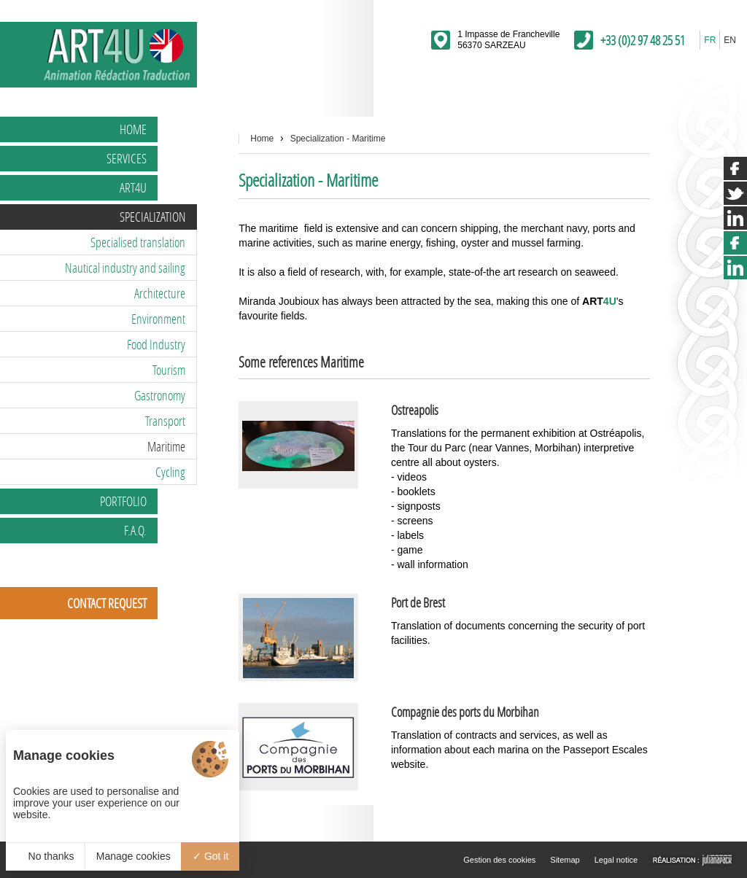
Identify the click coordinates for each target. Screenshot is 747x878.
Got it (210, 856)
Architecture (159, 293)
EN (730, 40)
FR (710, 40)
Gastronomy (159, 395)
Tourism (168, 369)
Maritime (166, 446)
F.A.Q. (135, 530)
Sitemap (564, 859)
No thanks (45, 856)
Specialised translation (137, 242)
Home (133, 129)
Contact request (107, 603)
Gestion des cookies (499, 859)
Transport (165, 421)
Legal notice (616, 859)
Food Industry (156, 344)
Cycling (170, 472)
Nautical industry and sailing (125, 267)
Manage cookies (133, 856)
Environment (158, 318)
